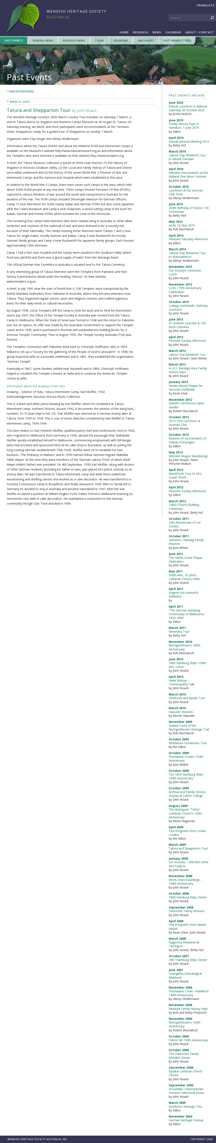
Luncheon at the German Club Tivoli (186, 192)
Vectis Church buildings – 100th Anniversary (185, 882)
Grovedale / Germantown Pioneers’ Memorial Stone (186, 1091)
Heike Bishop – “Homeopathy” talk (181, 682)
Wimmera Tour (179, 632)
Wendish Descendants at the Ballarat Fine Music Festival (188, 174)
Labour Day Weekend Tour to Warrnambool (187, 255)
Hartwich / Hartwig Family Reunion (186, 542)
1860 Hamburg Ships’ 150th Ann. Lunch (187, 665)
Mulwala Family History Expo (188, 1009)
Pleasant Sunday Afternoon (187, 341)
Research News (74, 40)
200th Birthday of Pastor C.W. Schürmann (189, 210)
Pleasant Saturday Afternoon (188, 239)
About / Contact (199, 32)
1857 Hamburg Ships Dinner (188, 960)
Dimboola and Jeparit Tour (187, 698)
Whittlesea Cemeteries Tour (188, 743)
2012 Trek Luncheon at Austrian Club (184, 423)
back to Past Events (21, 91)
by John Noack (52, 110)
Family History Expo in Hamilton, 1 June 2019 (184, 126)
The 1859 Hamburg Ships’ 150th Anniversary (186, 776)
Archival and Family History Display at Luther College (187, 794)
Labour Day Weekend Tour (187, 354)
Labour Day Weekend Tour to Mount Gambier (187, 157)
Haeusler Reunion (181, 712)
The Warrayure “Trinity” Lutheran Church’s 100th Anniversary (185, 813)
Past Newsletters (177, 40)
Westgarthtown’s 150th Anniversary (184, 1024)
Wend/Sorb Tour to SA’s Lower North (185, 475)
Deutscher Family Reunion (187, 911)
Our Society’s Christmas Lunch (185, 272)
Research (140, 32)
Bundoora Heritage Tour (185, 1106)
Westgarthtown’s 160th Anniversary (184, 647)
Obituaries (146, 40)
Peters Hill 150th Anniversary (188, 1040)
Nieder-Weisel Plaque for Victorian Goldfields (186, 387)
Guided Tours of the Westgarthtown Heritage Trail (189, 727)
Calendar (173, 32)
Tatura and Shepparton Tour (188, 848)
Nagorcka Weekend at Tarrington (184, 944)
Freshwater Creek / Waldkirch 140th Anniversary (189, 993)
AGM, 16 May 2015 (182, 225)
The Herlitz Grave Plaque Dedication (185, 559)
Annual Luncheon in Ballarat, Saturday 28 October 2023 (188, 108)
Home (124, 32)
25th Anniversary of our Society (185, 524)
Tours (99, 40)
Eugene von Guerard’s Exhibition (183, 594)
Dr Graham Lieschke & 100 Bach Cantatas (187, 325)
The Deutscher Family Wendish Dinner (184, 1056)
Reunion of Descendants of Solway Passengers (187, 440)
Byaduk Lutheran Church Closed (185, 1073)
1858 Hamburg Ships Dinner (188, 897)
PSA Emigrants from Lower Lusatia (187, 833)
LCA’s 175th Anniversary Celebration (185, 290)
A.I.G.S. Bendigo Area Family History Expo (188, 370)
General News (42, 40)
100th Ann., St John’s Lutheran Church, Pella (184, 577)
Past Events (14, 40)
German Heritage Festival (186, 1120)
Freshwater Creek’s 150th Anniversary (186, 758)
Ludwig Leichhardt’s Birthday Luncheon (188, 307)
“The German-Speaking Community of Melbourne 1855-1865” (186, 614)
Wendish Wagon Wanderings (188, 456)
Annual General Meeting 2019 (189, 141)
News (157, 32)
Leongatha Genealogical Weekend (185, 975)
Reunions (121, 40)
